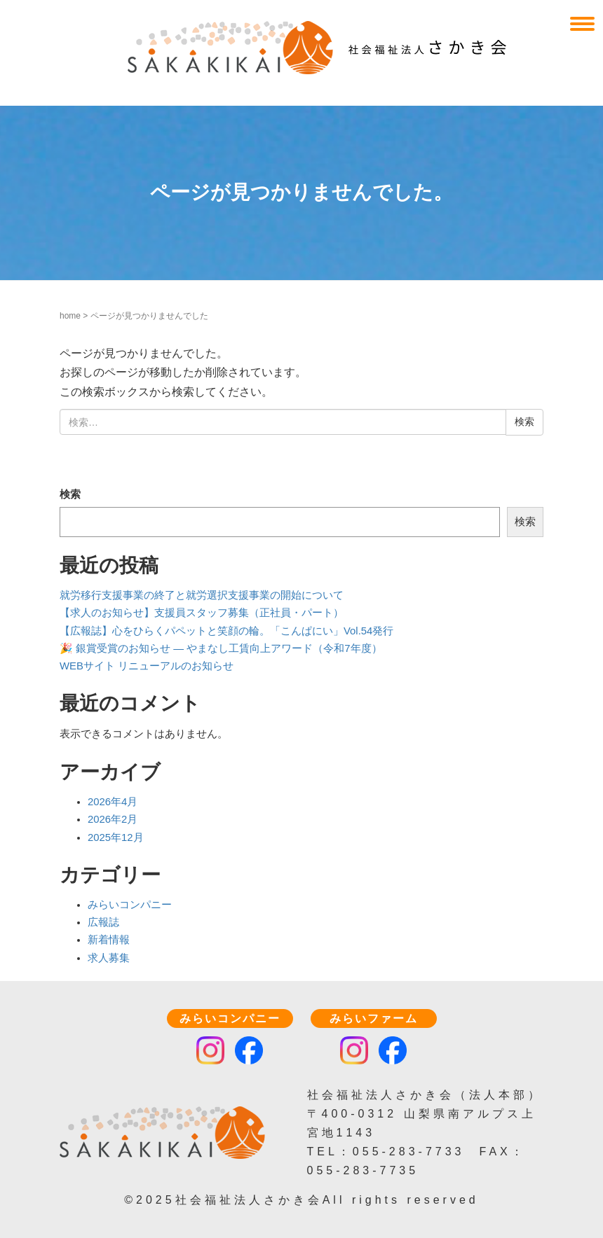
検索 (70, 494)
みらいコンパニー (130, 904)
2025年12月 (116, 837)
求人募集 (109, 958)
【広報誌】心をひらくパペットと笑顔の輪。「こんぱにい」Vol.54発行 (226, 631)
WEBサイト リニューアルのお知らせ (146, 666)
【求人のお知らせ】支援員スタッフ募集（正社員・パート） (202, 612)
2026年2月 (112, 819)
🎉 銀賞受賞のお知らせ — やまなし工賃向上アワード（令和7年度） (221, 648)
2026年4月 (112, 801)
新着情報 (109, 939)
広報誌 (103, 922)
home (70, 316)
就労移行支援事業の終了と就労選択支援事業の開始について (202, 595)
